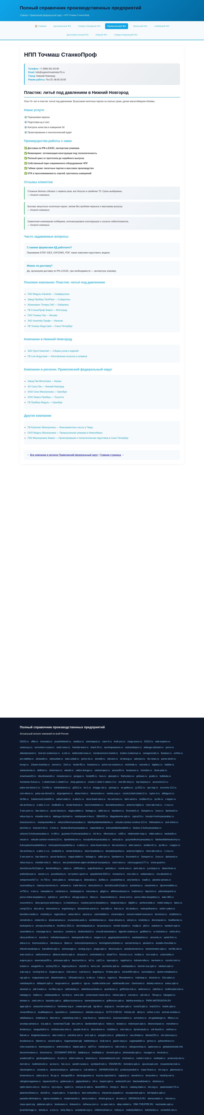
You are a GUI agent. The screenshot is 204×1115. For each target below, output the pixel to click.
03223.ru (24, 741)
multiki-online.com (101, 983)
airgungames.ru (65, 793)
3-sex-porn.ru (26, 811)
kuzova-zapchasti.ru (106, 1075)
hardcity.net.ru (167, 1075)
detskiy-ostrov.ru (155, 983)
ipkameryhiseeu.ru (29, 1093)
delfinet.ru (42, 770)
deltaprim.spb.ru (45, 983)
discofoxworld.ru (46, 776)
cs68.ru (122, 833)
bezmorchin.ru (79, 960)
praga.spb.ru (100, 949)
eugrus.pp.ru (26, 960)
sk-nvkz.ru (121, 1098)
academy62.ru (27, 1058)
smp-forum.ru (89, 1018)
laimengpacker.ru (85, 1075)
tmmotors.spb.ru (132, 1064)
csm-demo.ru (26, 793)
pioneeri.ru (148, 943)
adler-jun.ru (104, 811)
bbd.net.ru (55, 1018)
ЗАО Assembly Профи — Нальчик (45, 321)
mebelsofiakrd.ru (134, 1110)
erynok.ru (43, 937)
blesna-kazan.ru (156, 1024)
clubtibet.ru (112, 1029)
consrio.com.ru (172, 960)
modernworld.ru (72, 1098)
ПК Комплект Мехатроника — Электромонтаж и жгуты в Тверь (60, 427)
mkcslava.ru (56, 943)
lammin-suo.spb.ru (147, 966)
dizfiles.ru (103, 880)
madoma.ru (137, 891)
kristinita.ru (144, 920)
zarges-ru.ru (100, 937)
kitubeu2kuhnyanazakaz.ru (74, 828)
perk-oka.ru (139, 868)
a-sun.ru (54, 1110)
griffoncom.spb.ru (115, 1000)
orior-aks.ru (125, 1029)
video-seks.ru (155, 833)
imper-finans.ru (148, 1069)
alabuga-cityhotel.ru (153, 747)
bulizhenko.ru (151, 1110)
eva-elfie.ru (106, 908)
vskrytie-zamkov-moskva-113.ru (131, 822)
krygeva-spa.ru (56, 972)
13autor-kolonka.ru (40, 764)
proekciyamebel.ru (129, 1069)
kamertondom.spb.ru (156, 949)
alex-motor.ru (58, 1035)
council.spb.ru (55, 1041)
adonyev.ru (139, 759)
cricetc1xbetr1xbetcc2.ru (135, 793)
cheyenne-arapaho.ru (112, 1093)
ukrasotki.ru (41, 759)
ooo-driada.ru (136, 1035)
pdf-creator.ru (39, 989)
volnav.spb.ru (119, 995)
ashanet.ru (65, 885)
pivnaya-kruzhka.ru (45, 926)
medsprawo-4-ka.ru (84, 816)
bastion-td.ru (104, 1018)
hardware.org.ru (66, 1006)
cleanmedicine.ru (108, 897)
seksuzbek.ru (56, 759)
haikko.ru (37, 995)
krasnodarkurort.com (109, 1058)
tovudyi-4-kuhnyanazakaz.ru (159, 816)
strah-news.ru (63, 747)
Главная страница (110, 455)
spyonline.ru (61, 1012)
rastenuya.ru (26, 747)
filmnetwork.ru (126, 977)
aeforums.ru (144, 989)
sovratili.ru (100, 759)
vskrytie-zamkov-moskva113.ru (46, 839)
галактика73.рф (61, 1024)
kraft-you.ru (119, 741)
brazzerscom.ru (27, 822)
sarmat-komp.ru (133, 943)
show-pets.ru (160, 770)
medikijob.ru (98, 1052)
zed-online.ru (171, 822)
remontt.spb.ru (113, 1052)
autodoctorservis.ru (134, 949)
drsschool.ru (46, 1052)
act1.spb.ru (90, 1035)
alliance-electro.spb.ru (64, 954)
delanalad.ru (90, 880)
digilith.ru (132, 903)
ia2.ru (91, 960)
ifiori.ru (124, 1087)
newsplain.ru (47, 891)
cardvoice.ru (61, 891)
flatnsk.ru (24, 1035)
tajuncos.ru (150, 891)
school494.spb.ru (130, 972)
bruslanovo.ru (27, 1041)
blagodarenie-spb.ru (120, 816)
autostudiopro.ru (133, 747)
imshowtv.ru (128, 1058)
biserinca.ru (91, 1058)
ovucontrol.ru (26, 903)
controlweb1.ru (97, 954)
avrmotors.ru (140, 1018)
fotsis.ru (110, 1024)
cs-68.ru (55, 833)
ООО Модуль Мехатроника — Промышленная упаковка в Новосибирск (65, 433)
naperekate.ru (97, 828)
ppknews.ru (76, 1069)
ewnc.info (79, 995)
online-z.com (153, 1012)
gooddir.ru (77, 983)
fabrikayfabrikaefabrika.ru (100, 822)
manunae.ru (92, 891)
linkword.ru (75, 1104)
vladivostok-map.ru (137, 833)
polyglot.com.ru (106, 1035)
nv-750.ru (45, 880)
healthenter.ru (175, 920)
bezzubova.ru (98, 1029)
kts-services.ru (115, 799)
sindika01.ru (58, 805)
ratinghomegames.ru (30, 1081)
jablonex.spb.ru (45, 1104)
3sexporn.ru (147, 811)
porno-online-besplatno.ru (33, 897)
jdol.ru (146, 926)
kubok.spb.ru (169, 1006)
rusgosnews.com (40, 977)
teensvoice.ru (53, 908)
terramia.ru (162, 1052)
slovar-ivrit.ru (125, 897)
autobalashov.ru (140, 937)
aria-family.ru (133, 880)
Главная (24, 15)
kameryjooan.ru (46, 1047)
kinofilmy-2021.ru (65, 926)
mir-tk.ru (97, 833)
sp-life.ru (158, 799)
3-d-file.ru (47, 787)
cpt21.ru (100, 960)
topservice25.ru (50, 1081)
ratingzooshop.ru (137, 1047)
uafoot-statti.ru (63, 799)
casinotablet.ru (101, 914)
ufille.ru (34, 741)
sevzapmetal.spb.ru (135, 1093)
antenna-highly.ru (135, 805)
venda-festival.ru (74, 805)
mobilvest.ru (42, 1018)
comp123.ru (26, 908)
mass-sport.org (27, 1104)
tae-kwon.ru (157, 960)
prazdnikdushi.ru (62, 741)
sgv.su (87, 983)
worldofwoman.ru (97, 920)
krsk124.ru (155, 1006)
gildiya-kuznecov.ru (73, 1000)
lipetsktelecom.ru (72, 839)
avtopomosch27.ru (29, 880)
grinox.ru (151, 1041)
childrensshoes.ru (103, 1110)
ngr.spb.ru (25, 977)
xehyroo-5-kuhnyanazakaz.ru (34, 833)
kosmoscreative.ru (122, 1018)
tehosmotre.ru (97, 793)
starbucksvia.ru (27, 770)
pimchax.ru (25, 828)
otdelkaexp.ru (26, 1018)
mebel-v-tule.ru (143, 1058)
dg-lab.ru (97, 1006)
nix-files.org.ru (56, 989)
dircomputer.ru (159, 920)
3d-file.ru (24, 799)
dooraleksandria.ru (115, 805)
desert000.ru (101, 1087)
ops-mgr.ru (152, 787)
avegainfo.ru (37, 966)
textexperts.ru (27, 926)
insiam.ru (24, 966)
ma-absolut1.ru (164, 874)
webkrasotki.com (120, 983)
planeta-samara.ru (161, 880)
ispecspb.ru (112, 960)
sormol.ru (56, 764)
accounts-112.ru (168, 787)
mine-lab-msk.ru (154, 805)
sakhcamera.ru (43, 954)
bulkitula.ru (165, 776)
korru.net (95, 966)
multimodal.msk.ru (174, 989)
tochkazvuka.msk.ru (61, 1029)
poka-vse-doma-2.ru (30, 787)
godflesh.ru (145, 931)
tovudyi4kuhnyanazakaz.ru (96, 839)
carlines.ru (171, 1029)
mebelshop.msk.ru (71, 1018)
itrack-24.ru (96, 747)
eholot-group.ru (106, 1098)
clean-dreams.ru (116, 920)
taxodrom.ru (137, 1075)
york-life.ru (65, 897)
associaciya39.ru (43, 960)
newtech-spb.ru (172, 926)
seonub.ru (58, 931)
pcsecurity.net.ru (176, 1058)
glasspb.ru (113, 776)
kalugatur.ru (169, 995)
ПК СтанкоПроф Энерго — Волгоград (47, 310)
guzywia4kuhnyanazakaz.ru (139, 839)
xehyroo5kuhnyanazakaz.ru (71, 822)
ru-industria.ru (160, 931)
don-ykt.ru (39, 908)
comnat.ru (133, 995)
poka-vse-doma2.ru (45, 793)
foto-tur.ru (119, 908)
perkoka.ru (110, 868)
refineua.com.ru (90, 1104)
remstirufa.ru (26, 920)
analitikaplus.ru (45, 1012)
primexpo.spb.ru (62, 960)
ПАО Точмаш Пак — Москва (42, 315)
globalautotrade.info (173, 1047)
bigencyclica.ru (69, 966)
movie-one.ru (124, 868)
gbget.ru (104, 891)
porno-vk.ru (87, 759)
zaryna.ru (87, 914)
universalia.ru (118, 914)
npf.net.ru (145, 995)
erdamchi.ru (41, 920)
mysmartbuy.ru (27, 885)
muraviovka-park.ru (77, 920)
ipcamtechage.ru (28, 1110)
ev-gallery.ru (127, 787)
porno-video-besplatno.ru (147, 897)
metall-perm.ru (105, 1047)
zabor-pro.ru (42, 1075)
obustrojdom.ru (27, 1069)
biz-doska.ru (132, 908)
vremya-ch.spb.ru (84, 1087)
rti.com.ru (62, 1058)
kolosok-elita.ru (141, 960)
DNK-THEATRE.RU (143, 1104)
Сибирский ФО (161, 26)
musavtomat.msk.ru (170, 1064)
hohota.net (129, 1012)
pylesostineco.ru (166, 1041)
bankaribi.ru (171, 833)
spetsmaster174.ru (169, 1087)
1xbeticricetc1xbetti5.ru (42, 799)
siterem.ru (41, 1041)
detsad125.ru (152, 1035)
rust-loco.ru (84, 972)
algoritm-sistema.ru (128, 931)
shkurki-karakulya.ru (30, 949)
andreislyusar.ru (28, 874)
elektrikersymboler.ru (91, 989)
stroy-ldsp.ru (66, 1110)
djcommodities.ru (168, 885)
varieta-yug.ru (113, 793)
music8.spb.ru (140, 1006)
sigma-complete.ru (52, 1098)
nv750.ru (24, 891)
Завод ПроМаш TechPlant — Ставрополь (49, 299)
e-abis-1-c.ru (43, 805)
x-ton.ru (34, 891)
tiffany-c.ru (173, 1018)
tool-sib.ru (25, 1064)
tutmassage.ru (69, 949)
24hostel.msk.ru (76, 977)
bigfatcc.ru (157, 764)
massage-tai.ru (43, 931)
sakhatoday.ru (72, 989)
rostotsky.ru (46, 914)
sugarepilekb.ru (137, 1041)
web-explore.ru (162, 741)
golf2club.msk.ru (128, 989)
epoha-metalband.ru (167, 972)
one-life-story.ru (126, 782)
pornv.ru (170, 747)
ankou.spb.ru (171, 983)
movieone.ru (118, 874)
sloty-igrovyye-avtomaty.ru (48, 903)
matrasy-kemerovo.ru (47, 885)
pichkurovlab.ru (147, 903)
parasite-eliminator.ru (30, 1098)
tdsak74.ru (112, 954)
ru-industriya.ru (71, 903)
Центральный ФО (62, 26)
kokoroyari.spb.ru (137, 1024)
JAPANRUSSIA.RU (108, 1069)
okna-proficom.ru (28, 937)
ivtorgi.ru (114, 1087)
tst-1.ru (87, 787)
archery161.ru (53, 966)
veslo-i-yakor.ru (167, 908)
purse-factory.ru (58, 811)
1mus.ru (159, 811)
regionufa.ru (60, 914)
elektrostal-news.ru (81, 753)
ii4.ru (95, 1081)
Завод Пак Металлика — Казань (44, 381)
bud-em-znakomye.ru (49, 753)
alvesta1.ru (25, 989)
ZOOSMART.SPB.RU (65, 1052)
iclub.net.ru (105, 1041)
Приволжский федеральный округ (46, 15)
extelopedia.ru (128, 966)
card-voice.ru (118, 862)
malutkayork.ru (27, 983)
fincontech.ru (132, 811)
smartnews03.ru (28, 776)
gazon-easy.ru (120, 1041)
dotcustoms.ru (95, 885)
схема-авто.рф (83, 1006)
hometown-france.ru (30, 782)
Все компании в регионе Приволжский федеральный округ (64, 455)
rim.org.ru (163, 1069)
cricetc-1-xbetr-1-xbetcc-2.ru (102, 782)
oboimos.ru (158, 1081)
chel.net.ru (71, 972)
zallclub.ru (158, 989)
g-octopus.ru (153, 868)
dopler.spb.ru (79, 1047)
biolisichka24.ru (86, 931)
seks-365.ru (168, 897)
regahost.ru (126, 960)
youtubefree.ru (117, 880)
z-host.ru (54, 828)
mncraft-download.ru (106, 931)
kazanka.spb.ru (53, 1000)
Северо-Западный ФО (89, 26)
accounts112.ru (160, 782)
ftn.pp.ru (55, 1075)
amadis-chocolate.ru (166, 943)
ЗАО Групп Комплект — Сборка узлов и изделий (53, 351)
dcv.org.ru (153, 1087)
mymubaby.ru (148, 972)
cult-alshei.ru (90, 1069)
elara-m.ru (25, 943)
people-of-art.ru (81, 1029)
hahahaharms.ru (62, 787)
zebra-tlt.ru (174, 931)
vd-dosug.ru (126, 759)
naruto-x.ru (43, 874)
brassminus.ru (27, 1075)
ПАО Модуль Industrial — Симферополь (49, 294)
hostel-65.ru (79, 764)
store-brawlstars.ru (94, 805)
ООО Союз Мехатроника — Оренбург (47, 392)
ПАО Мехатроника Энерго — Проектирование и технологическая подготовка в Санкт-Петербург (78, 438)
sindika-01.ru (145, 799)
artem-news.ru (76, 1058)
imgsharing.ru (69, 908)
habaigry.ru (25, 995)
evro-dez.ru (133, 874)
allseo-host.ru (81, 793)
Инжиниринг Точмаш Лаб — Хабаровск (48, 304)
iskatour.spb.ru (166, 966)
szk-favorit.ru (157, 1029)
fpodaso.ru (166, 753)
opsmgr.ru (114, 787)
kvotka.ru (139, 954)
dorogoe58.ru (68, 1075)
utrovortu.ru (156, 937)
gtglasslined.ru (83, 1081)
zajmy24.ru (137, 816)
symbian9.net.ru (99, 1064)
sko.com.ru (77, 1024)
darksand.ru (171, 811)
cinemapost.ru (93, 741)
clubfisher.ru (175, 914)
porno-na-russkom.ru (112, 764)
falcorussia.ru (115, 949)
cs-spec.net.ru (108, 1104)
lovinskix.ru (146, 770)
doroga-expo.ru (80, 897)
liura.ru (102, 776)
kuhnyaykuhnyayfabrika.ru (62, 845)
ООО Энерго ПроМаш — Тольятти (46, 397)
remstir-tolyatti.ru (121, 926)
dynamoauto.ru (141, 1029)
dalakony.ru (84, 1052)
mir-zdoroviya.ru (169, 1035)
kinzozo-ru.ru (125, 954)
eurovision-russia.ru (44, 747)
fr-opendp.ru (73, 1093)
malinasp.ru (141, 977)
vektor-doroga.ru (84, 770)
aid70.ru (92, 1047)
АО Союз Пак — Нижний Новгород (46, 386)
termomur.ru (161, 914)
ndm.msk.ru (121, 1047)
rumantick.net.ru (169, 1110)
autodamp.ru (136, 885)
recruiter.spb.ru (123, 1006)
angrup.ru (109, 1006)
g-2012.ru (140, 787)
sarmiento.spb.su (110, 966)
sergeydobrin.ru (41, 1029)
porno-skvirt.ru (168, 759)
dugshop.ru (98, 972)
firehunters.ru (127, 776)
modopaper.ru (77, 891)
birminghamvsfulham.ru (111, 943)
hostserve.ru (93, 764)
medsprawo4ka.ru (47, 822)
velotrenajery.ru (102, 770)
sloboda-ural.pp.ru (95, 1012)
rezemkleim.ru (27, 931)
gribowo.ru (141, 776)
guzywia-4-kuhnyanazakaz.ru (76, 833)
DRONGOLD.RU (137, 1098)
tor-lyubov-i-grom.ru (78, 874)
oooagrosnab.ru (151, 753)
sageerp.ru (123, 1075)
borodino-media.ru (29, 914)
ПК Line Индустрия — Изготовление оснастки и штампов (57, 356)
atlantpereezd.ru (28, 753)
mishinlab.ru (131, 764)
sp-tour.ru (54, 1064)
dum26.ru (45, 1093)
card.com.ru (38, 1000)
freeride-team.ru (80, 747)
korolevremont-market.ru (105, 753)
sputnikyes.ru (111, 989)
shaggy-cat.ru (100, 787)
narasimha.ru (151, 885)
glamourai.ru (176, 1069)
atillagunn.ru (168, 793)
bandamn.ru (118, 811)
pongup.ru (79, 776)
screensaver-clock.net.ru (98, 995)
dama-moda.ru (89, 1098)
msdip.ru (136, 926)
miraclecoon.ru (64, 776)
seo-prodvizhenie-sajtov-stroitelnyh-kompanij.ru (86, 862)
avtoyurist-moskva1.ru (44, 1006)
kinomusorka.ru (40, 943)
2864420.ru (102, 816)
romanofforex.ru (28, 1012)
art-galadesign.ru (157, 1018)
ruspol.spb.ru (58, 1093)
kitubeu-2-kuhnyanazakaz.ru (147, 828)
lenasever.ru (132, 770)
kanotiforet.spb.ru (51, 949)
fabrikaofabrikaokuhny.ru (167, 839)
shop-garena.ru (78, 782)
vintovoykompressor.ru (85, 943)
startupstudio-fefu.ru (82, 937)
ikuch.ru (45, 1087)
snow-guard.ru (158, 862)
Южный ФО (101, 34)
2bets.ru (68, 943)
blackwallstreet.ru (141, 1081)
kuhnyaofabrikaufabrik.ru (118, 828)
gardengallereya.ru (45, 1058)
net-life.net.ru (175, 949)
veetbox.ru (78, 741)
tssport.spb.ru (106, 1081)
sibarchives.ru (169, 868)
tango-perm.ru (62, 983)
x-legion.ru (170, 799)
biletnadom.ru (156, 822)
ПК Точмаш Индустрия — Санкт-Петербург (50, 326)
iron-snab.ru (152, 954)
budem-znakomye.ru (130, 753)
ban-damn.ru (41, 811)
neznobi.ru (144, 764)
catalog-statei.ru (138, 1087)
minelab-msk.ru (43, 816)
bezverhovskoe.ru (29, 1052)
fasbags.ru (90, 811)
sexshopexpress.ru (113, 747)
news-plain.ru (59, 880)
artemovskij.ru (64, 1047)
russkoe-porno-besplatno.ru (95, 903)
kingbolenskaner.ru (40, 1035)
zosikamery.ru (76, 1012)
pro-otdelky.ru (27, 759)
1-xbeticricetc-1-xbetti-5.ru (55, 782)
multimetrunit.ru (39, 1064)
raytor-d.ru (154, 793)
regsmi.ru (112, 977)
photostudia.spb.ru (132, 1052)
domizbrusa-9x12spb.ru (31, 868)
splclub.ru (52, 897)
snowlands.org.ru (83, 1110)
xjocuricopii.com (150, 1064)
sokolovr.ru (156, 926)
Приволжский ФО (116, 26)
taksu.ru (178, 903)
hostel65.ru (91, 776)
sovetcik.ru (42, 1069)
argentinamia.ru (95, 868)
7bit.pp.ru (156, 995)
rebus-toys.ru (26, 816)
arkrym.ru (132, 920)
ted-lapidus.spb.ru (156, 1093)
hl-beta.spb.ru (113, 972)
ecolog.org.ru (85, 949)
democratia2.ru (155, 1098)
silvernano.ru (55, 770)
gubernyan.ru (67, 1081)
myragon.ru (149, 1052)
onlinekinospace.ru (60, 937)
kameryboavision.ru (94, 1000)
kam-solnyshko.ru (91, 1093)
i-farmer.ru (170, 1098)
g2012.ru (77, 787)
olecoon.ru (112, 759)
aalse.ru (67, 868)
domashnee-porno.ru (88, 908)
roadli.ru (146, 880)
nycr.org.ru (57, 1087)
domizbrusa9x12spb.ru (116, 885)
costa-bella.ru (167, 954)
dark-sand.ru (130, 799)
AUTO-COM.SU (114, 1012)
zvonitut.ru (70, 931)
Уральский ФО (140, 26)
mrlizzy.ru (119, 1110)
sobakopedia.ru (52, 995)
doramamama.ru (57, 920)
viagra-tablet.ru (75, 811)
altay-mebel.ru (124, 1104)
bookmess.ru (61, 1104)
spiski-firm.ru (170, 937)
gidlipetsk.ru (122, 1035)
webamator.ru (147, 874)
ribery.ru (94, 897)
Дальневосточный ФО (77, 34)
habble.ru (169, 764)
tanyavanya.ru (104, 926)
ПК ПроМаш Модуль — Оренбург (45, 402)
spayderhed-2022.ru (100, 874)
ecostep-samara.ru (29, 1024)
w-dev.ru (91, 977)
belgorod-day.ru (118, 903)
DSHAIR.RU (115, 1064)
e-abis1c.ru (78, 799)
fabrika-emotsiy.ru (135, 1000)
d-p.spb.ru (46, 1024)
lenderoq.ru (25, 1029)
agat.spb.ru (25, 1006)
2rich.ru (67, 764)
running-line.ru (40, 972)
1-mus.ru (168, 805)
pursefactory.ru (58, 874)
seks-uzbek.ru (72, 759)
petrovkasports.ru (167, 891)
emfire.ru (178, 753)
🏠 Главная (40, 26)
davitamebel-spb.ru (94, 1024)
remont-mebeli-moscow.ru (140, 914)
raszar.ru (24, 839)
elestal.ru (69, 770)
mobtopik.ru (159, 1058)
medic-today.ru (164, 903)
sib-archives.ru (27, 805)
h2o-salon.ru (168, 977)
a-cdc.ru (66, 753)
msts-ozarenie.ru (28, 1047)
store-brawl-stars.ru (96, 799)
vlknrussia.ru (109, 833)
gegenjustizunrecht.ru (119, 937)
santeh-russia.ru (80, 1064)
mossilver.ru (172, 1024)
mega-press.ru (134, 741)
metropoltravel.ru (148, 908)
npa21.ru (68, 1087)
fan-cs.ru (65, 1064)
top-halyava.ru (143, 782)
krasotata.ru (46, 741)
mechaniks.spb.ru (164, 1104)
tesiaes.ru (25, 1000)
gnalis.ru (153, 776)
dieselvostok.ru (58, 977)
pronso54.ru (118, 770)
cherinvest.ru (138, 983)
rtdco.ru (56, 862)
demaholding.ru (53, 868)
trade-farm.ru (79, 885)
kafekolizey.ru (91, 1041)
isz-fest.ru (67, 995)
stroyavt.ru (82, 954)
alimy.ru (141, 1012)
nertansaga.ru (75, 880)
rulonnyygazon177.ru (138, 862)
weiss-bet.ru (74, 914)
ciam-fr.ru (107, 741)
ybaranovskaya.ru (59, 1069)
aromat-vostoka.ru (171, 1012)
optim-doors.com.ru (29, 1087)
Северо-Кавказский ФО (125, 34)
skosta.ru (43, 1110)
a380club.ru (79, 868)
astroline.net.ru (75, 1035)
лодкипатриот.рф (73, 1041)
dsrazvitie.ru (152, 1075)
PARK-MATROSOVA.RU (158, 1000)
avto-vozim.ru (26, 954)
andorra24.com (123, 1081)
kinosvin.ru (154, 977)
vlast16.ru (84, 966)
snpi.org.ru (25, 972)
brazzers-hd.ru (40, 828)
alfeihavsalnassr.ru (120, 891)
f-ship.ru (101, 977)
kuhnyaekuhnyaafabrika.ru (33, 845)
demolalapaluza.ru (85, 926)
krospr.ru (24, 764)
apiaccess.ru (154, 1047)
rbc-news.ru (153, 759)
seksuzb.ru (117, 839)
